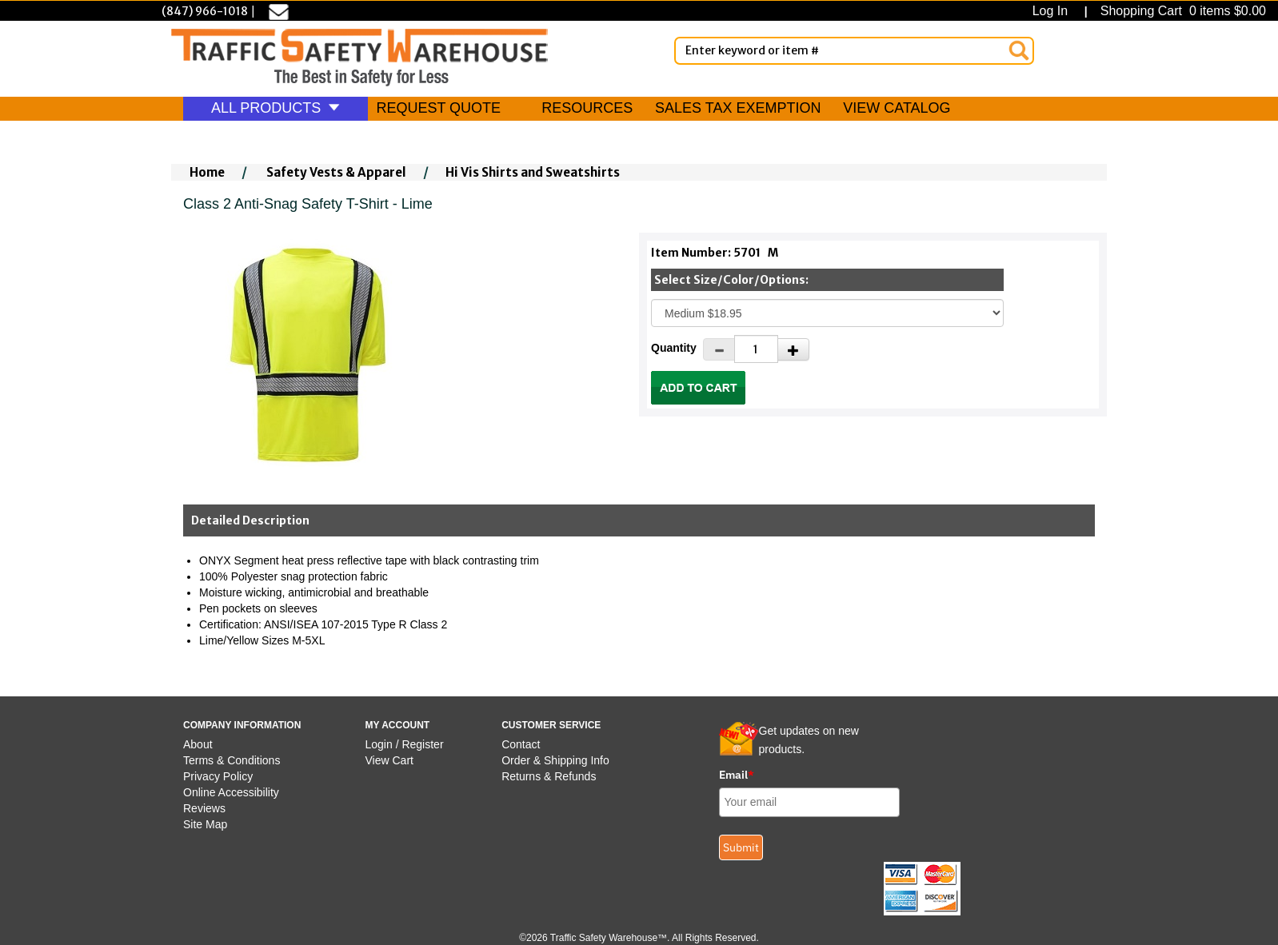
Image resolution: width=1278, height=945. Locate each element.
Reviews (204, 808)
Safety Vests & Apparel (336, 172)
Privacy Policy (218, 776)
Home (207, 172)
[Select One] (827, 313)
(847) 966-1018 (205, 11)
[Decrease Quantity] (719, 349)
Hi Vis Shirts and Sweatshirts (532, 172)
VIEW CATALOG (896, 108)
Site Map (205, 824)
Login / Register (404, 744)
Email (736, 775)
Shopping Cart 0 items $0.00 (1181, 11)
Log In (1053, 11)
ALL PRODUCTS (275, 108)
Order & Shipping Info (555, 760)
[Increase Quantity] (793, 349)
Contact (520, 744)
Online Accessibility (231, 792)
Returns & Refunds (548, 776)
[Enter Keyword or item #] (854, 51)
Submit (741, 847)
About (198, 744)
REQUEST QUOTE (438, 108)
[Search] (1019, 50)
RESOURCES (587, 108)
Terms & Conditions (231, 760)
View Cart (389, 760)
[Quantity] (756, 349)
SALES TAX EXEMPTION (738, 108)
